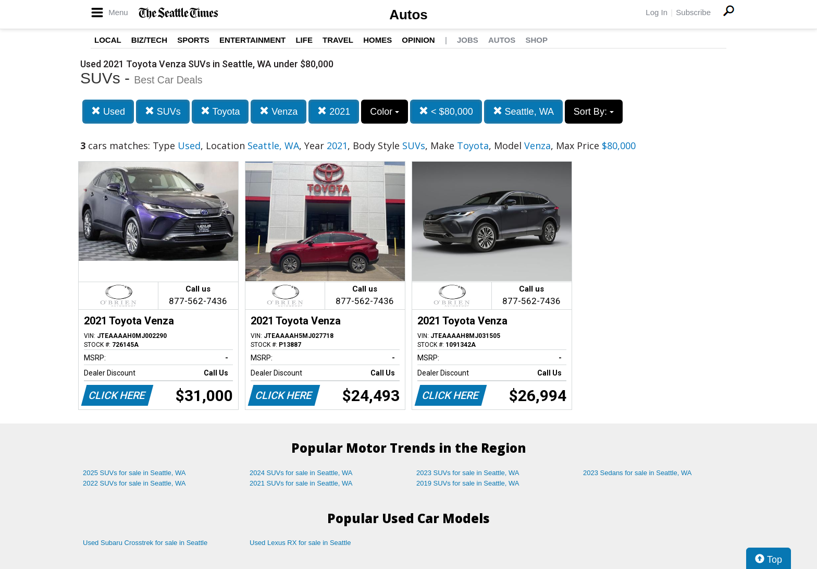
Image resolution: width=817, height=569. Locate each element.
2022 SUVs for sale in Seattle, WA (134, 483)
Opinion (418, 39)
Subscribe (693, 12)
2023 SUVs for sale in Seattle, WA (467, 473)
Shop (536, 39)
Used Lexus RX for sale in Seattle (300, 543)
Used (108, 111)
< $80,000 (446, 111)
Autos (408, 14)
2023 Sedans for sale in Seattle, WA (637, 473)
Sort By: (594, 111)
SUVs (163, 111)
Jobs (467, 39)
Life (304, 39)
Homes (377, 39)
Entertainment (252, 39)
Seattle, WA (523, 111)
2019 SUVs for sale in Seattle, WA (467, 483)
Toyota (220, 111)
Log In (656, 12)
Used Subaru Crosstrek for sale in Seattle (145, 543)
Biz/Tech (149, 39)
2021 (333, 111)
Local (107, 39)
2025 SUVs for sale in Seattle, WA (134, 473)
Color (384, 111)
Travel (338, 39)
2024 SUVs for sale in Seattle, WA (301, 473)
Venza (278, 111)
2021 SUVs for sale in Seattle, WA (301, 483)
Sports (193, 39)
